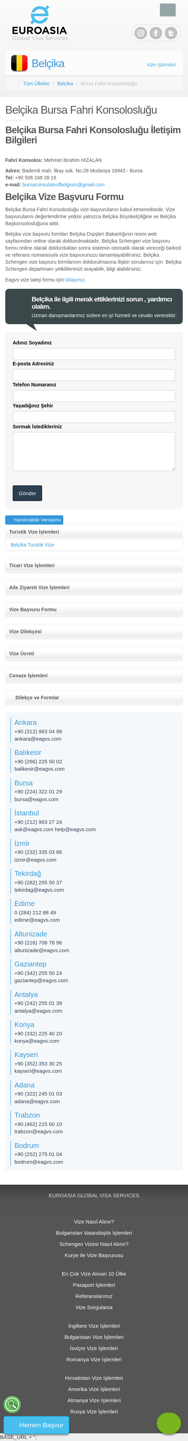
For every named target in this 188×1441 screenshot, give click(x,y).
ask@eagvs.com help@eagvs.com (55, 829)
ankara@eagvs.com (37, 739)
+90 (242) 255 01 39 (38, 1003)
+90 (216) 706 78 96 (38, 943)
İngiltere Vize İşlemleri (93, 1326)
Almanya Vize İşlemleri (94, 1400)
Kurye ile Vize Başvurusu (94, 1255)
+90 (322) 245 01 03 (38, 1094)
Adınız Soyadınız (32, 342)
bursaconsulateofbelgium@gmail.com (63, 184)
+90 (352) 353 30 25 (38, 1064)
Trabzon (27, 1115)
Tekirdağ (27, 873)
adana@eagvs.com (37, 1101)
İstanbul (26, 813)
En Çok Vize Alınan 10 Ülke (94, 1274)
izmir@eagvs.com (35, 860)
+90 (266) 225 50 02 (38, 761)
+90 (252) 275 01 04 (38, 1154)
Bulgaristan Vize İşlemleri (93, 1337)
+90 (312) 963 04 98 (38, 731)
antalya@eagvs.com (38, 1011)
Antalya (26, 994)
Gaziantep (30, 964)
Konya (24, 1024)
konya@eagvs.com (36, 1041)
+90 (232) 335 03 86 (38, 852)
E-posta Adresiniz (33, 363)
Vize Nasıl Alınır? (94, 1222)
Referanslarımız (94, 1296)
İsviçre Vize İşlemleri (94, 1348)
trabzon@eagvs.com (38, 1131)
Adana (24, 1085)
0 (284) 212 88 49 (35, 912)
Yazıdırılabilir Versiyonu (36, 519)
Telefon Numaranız (34, 384)
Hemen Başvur (41, 1425)
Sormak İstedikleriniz (37, 426)
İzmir (22, 843)
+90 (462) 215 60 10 (38, 1124)
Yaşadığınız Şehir (33, 405)
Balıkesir (27, 752)
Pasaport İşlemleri (94, 1285)
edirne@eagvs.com (37, 920)
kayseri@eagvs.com (38, 1071)
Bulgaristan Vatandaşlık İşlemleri (94, 1233)
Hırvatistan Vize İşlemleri (94, 1378)
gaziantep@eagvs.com (41, 980)
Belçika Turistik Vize (32, 545)
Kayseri (26, 1054)
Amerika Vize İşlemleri (94, 1389)
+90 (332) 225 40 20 (38, 1033)
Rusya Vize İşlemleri (94, 1411)
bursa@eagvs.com (36, 799)
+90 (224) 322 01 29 (38, 791)
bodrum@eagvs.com (38, 1162)
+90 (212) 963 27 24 (38, 822)
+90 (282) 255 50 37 (38, 882)
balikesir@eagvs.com (39, 769)
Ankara (25, 722)
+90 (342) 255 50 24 (38, 973)
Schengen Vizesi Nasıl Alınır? (94, 1244)
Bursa (23, 783)
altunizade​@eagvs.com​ (41, 950)
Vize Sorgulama (94, 1307)
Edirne (24, 903)
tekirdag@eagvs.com (39, 890)
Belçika (48, 63)
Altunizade (30, 934)
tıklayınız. (75, 280)
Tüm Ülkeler (36, 83)
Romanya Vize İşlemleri (94, 1359)
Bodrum (26, 1145)
